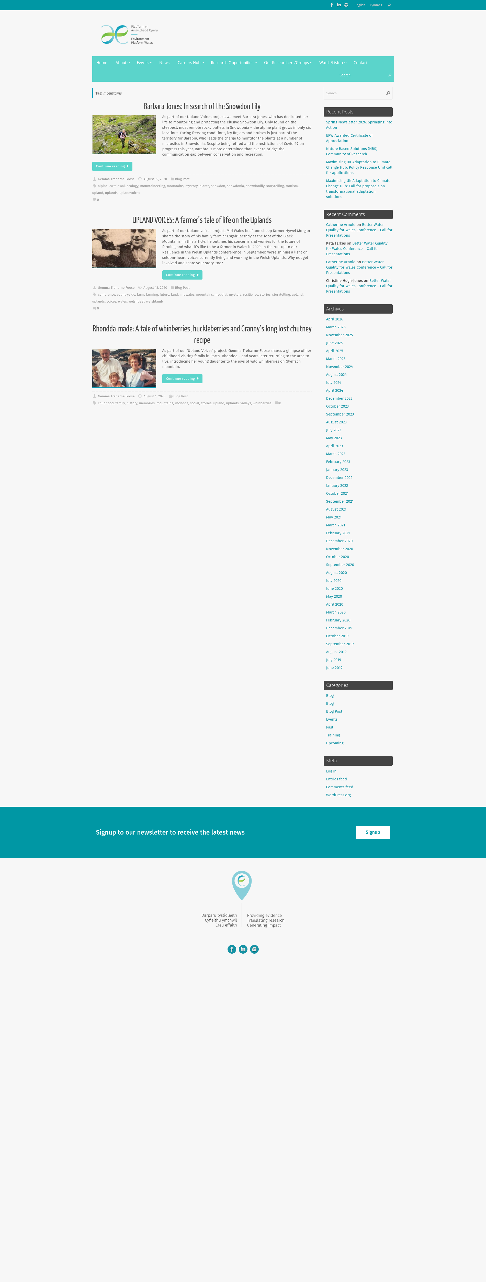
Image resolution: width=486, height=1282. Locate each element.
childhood (106, 403)
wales (122, 301)
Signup (373, 832)
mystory (191, 186)
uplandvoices (129, 193)
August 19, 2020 (155, 179)
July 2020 (334, 580)
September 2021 (340, 501)
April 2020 (334, 604)
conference (106, 294)
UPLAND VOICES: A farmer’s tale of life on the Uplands (202, 220)
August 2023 (336, 422)
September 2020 (340, 564)
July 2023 (333, 430)
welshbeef (136, 301)
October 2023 (337, 406)
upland (97, 193)
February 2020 (338, 620)
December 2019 (339, 628)
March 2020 (336, 612)
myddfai (221, 294)
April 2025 (334, 351)
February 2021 (338, 533)
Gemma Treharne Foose (116, 179)
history (132, 403)
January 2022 (337, 485)
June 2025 (334, 343)
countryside (126, 294)
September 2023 (340, 414)
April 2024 (334, 390)
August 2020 (336, 572)
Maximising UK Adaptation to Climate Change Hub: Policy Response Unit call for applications (359, 167)
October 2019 (337, 636)
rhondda (181, 403)
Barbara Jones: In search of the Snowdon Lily (202, 106)
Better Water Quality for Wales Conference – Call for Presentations (359, 230)
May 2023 (334, 438)
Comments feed (339, 787)
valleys (245, 403)
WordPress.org (338, 795)
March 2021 (335, 525)
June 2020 (334, 588)
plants (204, 186)
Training (333, 735)
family (120, 403)
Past (329, 727)
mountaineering (152, 186)
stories (265, 294)
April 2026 (334, 319)
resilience (250, 294)
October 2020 (337, 557)
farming (152, 294)
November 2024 (339, 366)
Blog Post (182, 179)
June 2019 (334, 667)
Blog (330, 695)
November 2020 (339, 549)
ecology (132, 186)
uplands (111, 193)
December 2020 (339, 541)
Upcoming (335, 743)
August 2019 (336, 652)
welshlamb (154, 301)
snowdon (218, 186)
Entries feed (336, 779)
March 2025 (336, 358)
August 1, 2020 (154, 396)
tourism (292, 186)
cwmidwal (117, 186)
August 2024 (336, 374)
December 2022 (339, 477)
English (360, 5)
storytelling (275, 186)
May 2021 (334, 517)
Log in (331, 771)
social (194, 403)
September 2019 (340, 644)
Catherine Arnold (341, 224)
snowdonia (235, 186)
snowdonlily (255, 186)
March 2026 (336, 327)
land (174, 294)
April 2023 (334, 446)
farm (140, 294)
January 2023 (337, 469)
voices (111, 301)
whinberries (262, 403)
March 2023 (336, 454)
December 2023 (339, 398)
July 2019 (333, 659)
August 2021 (336, 509)
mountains (175, 186)
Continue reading (113, 166)
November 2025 (339, 335)
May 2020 (334, 596)
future (164, 294)
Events (331, 719)
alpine (103, 186)
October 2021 (337, 493)
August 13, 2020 (155, 287)
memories (147, 403)
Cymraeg (376, 5)
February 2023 (338, 461)
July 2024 (334, 382)
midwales (187, 294)
